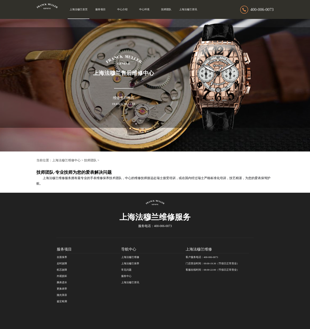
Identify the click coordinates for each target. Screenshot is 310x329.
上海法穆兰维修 (130, 257)
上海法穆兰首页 (79, 9)
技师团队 (166, 9)
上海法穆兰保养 (130, 263)
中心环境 (144, 9)
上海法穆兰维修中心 (66, 160)
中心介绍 (122, 9)
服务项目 (100, 9)
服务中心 (126, 276)
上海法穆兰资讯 (188, 9)
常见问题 (126, 269)
